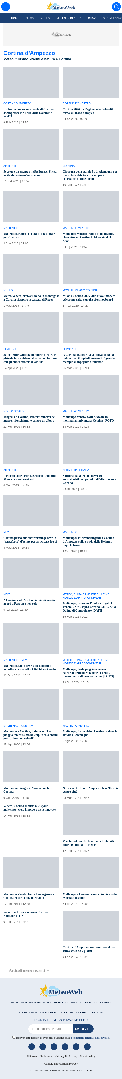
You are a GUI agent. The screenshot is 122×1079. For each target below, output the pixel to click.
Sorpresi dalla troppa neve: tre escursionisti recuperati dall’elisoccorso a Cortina (89, 479)
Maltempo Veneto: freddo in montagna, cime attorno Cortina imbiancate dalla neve (88, 237)
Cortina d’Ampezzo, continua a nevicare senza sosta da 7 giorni (89, 949)
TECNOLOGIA (48, 1012)
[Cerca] (116, 6)
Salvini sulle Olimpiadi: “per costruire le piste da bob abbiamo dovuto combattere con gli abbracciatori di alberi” (30, 358)
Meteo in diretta (69, 18)
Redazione (46, 1056)
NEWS (14, 1002)
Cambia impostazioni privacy (61, 1063)
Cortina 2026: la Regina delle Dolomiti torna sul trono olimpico (88, 111)
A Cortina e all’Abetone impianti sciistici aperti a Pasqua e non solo (29, 601)
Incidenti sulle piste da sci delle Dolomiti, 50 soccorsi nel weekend (29, 477)
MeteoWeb (42, 1070)
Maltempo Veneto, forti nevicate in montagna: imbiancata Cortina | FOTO (88, 418)
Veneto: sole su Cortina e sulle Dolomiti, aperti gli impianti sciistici (89, 842)
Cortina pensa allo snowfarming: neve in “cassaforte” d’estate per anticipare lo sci (30, 539)
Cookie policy (87, 1056)
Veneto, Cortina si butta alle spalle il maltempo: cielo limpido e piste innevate (29, 807)
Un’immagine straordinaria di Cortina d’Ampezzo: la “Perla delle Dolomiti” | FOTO (28, 113)
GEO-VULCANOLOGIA (78, 1002)
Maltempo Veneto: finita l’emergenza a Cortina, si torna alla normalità (28, 896)
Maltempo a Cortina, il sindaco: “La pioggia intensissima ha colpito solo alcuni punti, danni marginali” (30, 735)
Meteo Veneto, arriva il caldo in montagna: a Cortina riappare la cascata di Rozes (31, 297)
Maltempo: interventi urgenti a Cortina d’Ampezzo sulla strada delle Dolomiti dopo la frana (88, 541)
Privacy (73, 1056)
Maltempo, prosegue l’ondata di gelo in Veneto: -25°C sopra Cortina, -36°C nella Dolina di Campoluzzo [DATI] (89, 607)
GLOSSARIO (96, 1012)
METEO (58, 1002)
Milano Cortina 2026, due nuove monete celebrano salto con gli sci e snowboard (89, 297)
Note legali (61, 1056)
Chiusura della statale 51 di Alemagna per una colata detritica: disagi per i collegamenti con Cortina (90, 175)
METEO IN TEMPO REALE (35, 1002)
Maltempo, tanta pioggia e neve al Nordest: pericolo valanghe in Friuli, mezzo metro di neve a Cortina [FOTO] (88, 672)
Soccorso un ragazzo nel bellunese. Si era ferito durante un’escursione (30, 173)
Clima (92, 18)
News (30, 18)
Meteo (45, 18)
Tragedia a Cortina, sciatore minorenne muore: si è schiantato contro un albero (29, 418)
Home (15, 18)
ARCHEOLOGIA (28, 1012)
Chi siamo (32, 1056)
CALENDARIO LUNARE (72, 1012)
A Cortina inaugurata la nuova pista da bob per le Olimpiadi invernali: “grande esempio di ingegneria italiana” (89, 358)
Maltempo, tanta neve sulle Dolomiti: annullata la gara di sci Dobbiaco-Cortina (30, 667)
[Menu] (5, 6)
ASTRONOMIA (102, 1002)
